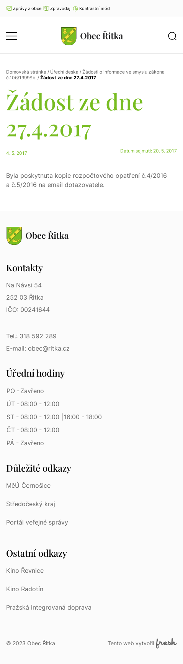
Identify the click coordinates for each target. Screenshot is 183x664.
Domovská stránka (26, 72)
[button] (91, 8)
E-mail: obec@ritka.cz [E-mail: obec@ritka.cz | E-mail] (38, 348)
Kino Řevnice (25, 570)
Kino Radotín (24, 589)
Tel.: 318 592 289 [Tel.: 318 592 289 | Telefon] (31, 336)
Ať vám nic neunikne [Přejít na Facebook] (173, 8)
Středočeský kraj (30, 504)
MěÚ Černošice (28, 485)
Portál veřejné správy (37, 522)
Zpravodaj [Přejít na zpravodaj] (56, 8)
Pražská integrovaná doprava (49, 607)
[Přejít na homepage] (92, 36)
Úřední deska (64, 72)
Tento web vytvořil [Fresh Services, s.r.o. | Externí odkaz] (142, 643)
